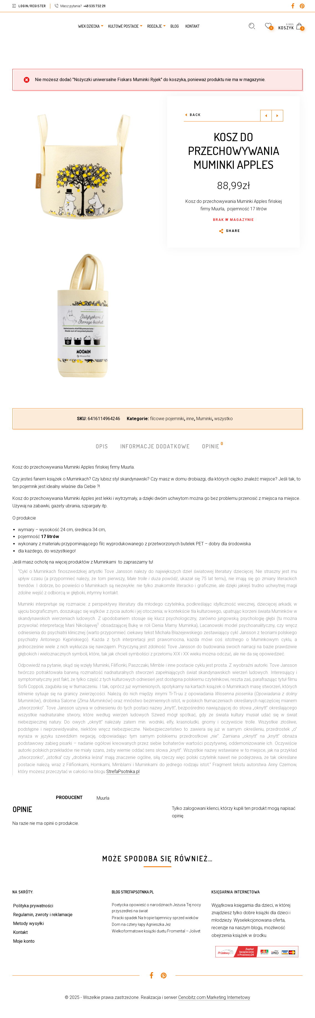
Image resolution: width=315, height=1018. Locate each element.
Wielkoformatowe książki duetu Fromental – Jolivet (156, 931)
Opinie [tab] (211, 446)
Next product (277, 115)
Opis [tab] (102, 446)
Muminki (204, 418)
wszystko (223, 418)
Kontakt (20, 932)
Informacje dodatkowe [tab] (155, 446)
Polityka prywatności (33, 905)
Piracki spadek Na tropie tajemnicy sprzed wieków (155, 918)
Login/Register (32, 6)
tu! (151, 562)
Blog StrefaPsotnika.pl (133, 892)
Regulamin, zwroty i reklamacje (43, 914)
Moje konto (24, 941)
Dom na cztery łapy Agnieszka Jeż (141, 924)
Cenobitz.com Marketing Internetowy (214, 997)
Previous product (266, 115)
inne (190, 418)
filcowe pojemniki (167, 418)
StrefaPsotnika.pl (123, 771)
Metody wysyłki (28, 923)
